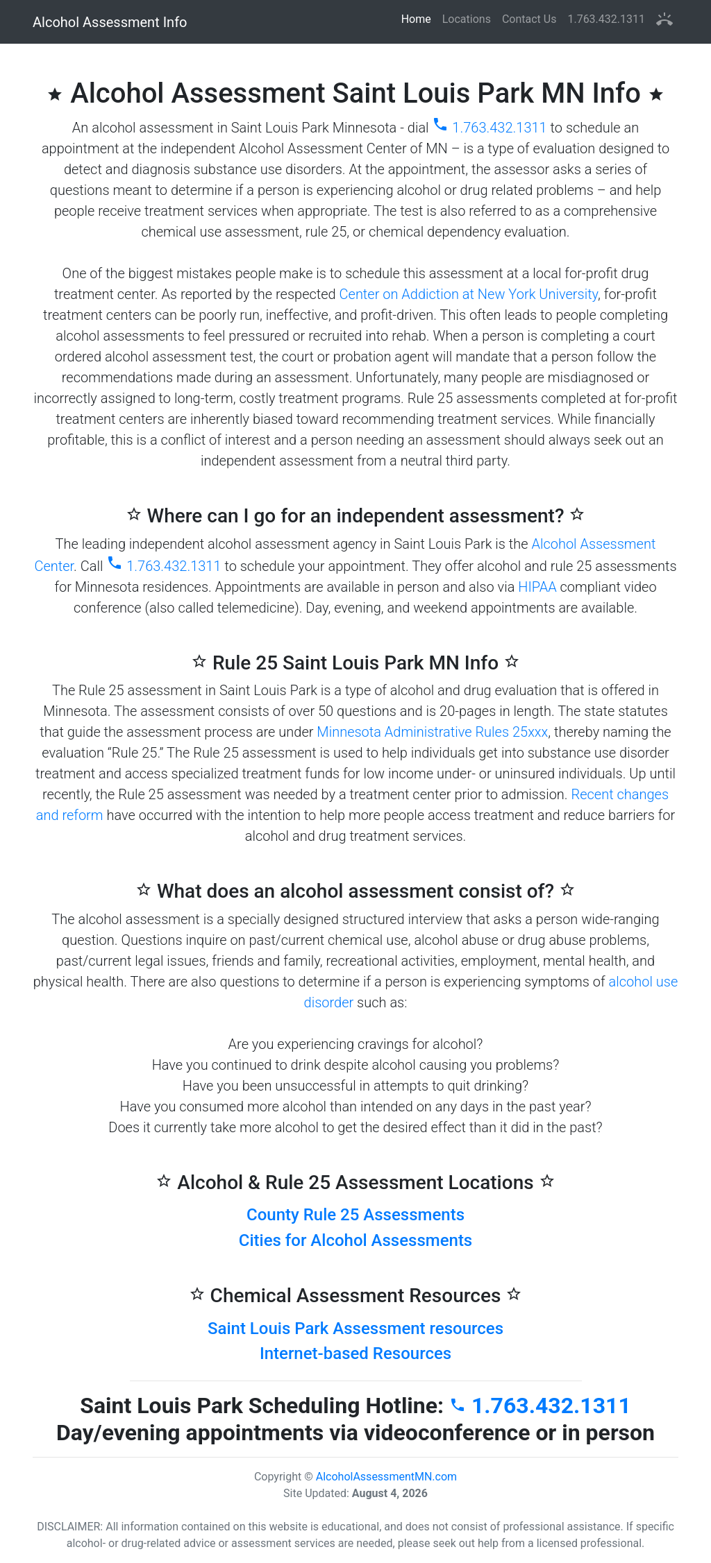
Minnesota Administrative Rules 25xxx (432, 732)
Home (419, 18)
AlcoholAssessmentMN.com (386, 1476)
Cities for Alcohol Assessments (355, 1240)
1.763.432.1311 (606, 19)
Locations (466, 19)
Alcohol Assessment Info (110, 22)
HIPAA (537, 587)
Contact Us (529, 19)
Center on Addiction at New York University (469, 294)
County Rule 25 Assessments (355, 1214)
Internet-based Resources (355, 1353)
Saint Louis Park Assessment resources (355, 1328)
